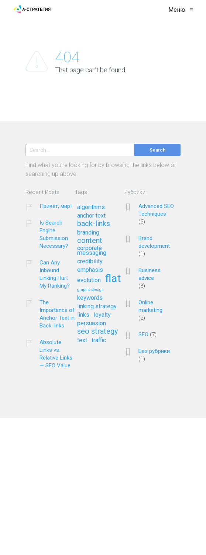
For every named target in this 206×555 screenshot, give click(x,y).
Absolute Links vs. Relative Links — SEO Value (56, 354)
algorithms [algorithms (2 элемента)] (91, 207)
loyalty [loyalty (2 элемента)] (102, 315)
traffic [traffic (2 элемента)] (99, 340)
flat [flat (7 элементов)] (113, 279)
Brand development (154, 242)
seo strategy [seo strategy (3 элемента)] (97, 331)
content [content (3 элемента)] (89, 241)
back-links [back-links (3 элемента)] (93, 224)
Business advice (149, 274)
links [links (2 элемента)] (83, 315)
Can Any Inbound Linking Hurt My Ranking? (55, 274)
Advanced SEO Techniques (156, 210)
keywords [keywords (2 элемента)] (90, 298)
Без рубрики (154, 351)
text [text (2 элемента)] (82, 340)
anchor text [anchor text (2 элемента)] (91, 215)
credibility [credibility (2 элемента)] (90, 261)
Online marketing (150, 306)
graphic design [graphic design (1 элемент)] (90, 290)
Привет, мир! (56, 206)
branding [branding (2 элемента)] (88, 232)
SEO (143, 334)
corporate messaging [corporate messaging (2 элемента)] (91, 250)
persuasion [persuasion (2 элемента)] (91, 323)
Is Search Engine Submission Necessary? (54, 234)
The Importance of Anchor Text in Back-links (57, 314)
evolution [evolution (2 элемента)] (89, 280)
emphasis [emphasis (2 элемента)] (90, 270)
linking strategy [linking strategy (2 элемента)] (97, 306)
